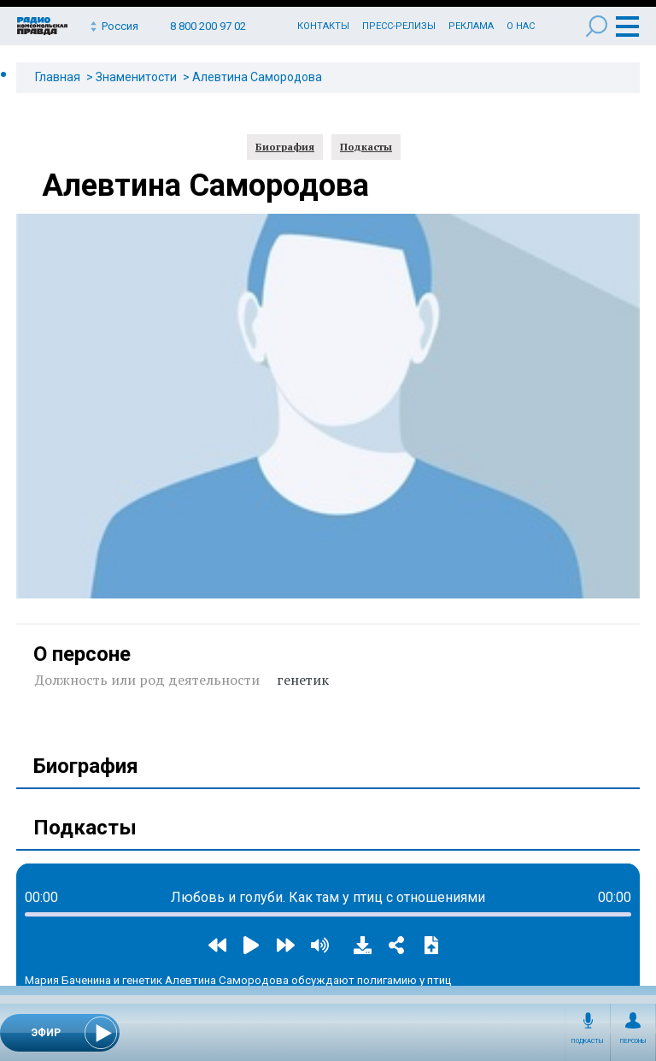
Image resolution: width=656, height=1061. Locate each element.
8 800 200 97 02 (208, 26)
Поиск (596, 26)
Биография (284, 146)
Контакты (323, 26)
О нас (521, 26)
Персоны (633, 1041)
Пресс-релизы (399, 26)
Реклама (471, 26)
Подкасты (587, 1041)
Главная (57, 77)
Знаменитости (136, 77)
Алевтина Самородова (257, 77)
